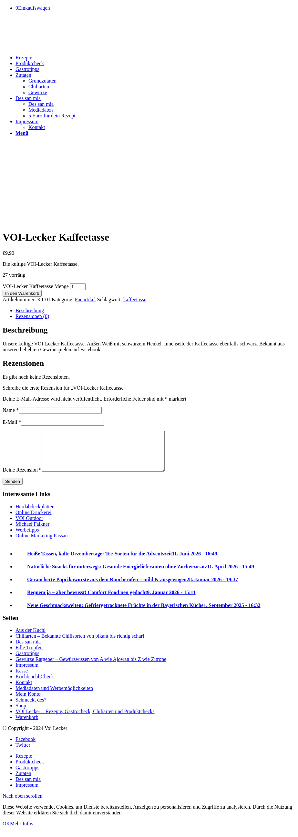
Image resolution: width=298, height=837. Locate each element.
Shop (20, 713)
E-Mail (12, 422)
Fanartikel (85, 299)
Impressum (26, 672)
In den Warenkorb (22, 293)
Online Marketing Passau (41, 543)
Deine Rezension (22, 477)
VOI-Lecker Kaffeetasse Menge (36, 286)
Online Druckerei (33, 520)
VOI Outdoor (29, 526)
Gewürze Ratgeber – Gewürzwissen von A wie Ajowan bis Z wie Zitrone (90, 667)
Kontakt (23, 690)
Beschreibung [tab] (29, 310)
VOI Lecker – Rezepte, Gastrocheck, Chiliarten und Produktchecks (85, 719)
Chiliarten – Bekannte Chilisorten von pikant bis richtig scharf (79, 643)
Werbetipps (27, 537)
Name (11, 410)
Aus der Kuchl (30, 638)
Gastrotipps (27, 661)
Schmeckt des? (30, 707)
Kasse (21, 678)
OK (6, 831)
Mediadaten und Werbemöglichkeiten (54, 696)
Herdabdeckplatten (35, 514)
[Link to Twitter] (22, 752)
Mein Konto (28, 701)
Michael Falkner (32, 531)
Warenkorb (26, 725)
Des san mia (28, 649)
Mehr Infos (21, 831)
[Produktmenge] (78, 286)
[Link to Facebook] (25, 747)
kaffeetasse (134, 299)
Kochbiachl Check (34, 684)
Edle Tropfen (29, 655)
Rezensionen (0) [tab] (32, 316)
